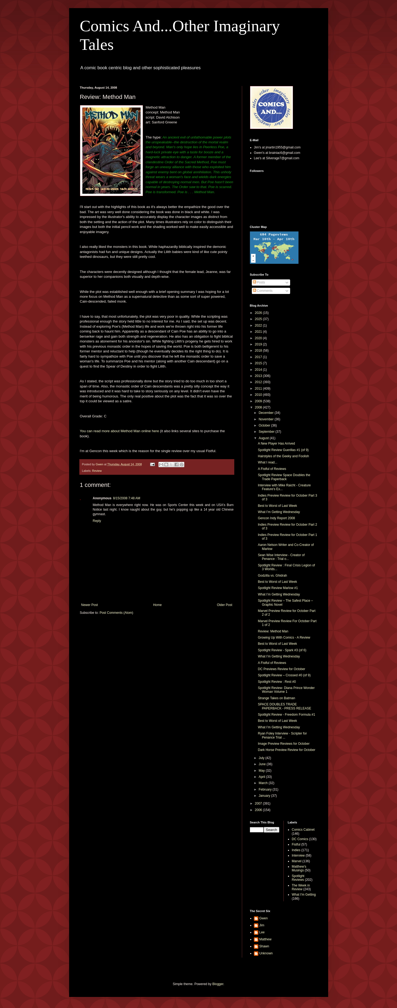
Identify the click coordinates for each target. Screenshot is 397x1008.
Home (157, 605)
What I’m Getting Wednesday (279, 512)
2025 (259, 319)
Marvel (296, 861)
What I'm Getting (304, 894)
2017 (259, 357)
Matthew (265, 939)
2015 (259, 363)
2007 (259, 803)
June (262, 764)
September (267, 432)
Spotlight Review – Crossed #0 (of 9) (284, 675)
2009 (259, 401)
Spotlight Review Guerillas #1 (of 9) (283, 450)
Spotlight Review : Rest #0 (277, 682)
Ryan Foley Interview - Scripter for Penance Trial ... (282, 735)
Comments (263, 291)
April (262, 777)
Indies (296, 850)
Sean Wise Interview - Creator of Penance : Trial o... (281, 557)
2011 (259, 388)
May (262, 771)
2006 (259, 810)
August (264, 438)
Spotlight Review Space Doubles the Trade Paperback (284, 477)
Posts (259, 282)
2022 (259, 325)
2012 (259, 382)
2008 (259, 407)
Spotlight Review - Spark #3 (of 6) (282, 650)
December (266, 413)
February (265, 789)
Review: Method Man (273, 631)
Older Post (224, 605)
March (264, 783)
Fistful (296, 844)
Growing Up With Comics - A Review (284, 637)
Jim (261, 925)
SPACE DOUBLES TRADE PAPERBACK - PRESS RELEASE (284, 706)
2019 (259, 344)
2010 (259, 395)
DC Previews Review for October (281, 669)
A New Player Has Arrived (276, 443)
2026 (259, 313)
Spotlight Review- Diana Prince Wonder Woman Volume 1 (286, 690)
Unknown (266, 953)
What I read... (267, 462)
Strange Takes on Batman (276, 698)
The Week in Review (301, 887)
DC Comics (300, 839)
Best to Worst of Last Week (277, 506)
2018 (259, 350)
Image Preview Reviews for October (283, 744)
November (266, 419)
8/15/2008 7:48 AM (126, 498)
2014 (259, 370)
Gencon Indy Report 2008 (276, 518)
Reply (97, 521)
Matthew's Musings (299, 868)
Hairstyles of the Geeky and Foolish (283, 456)
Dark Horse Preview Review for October (286, 750)
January (265, 796)
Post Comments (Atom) (116, 613)
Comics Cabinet (303, 830)
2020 (259, 338)
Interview (298, 855)
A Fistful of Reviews (272, 469)
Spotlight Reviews (298, 878)
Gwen (263, 918)
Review (96, 470)
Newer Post (89, 605)
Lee (262, 932)
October (265, 425)
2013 (259, 376)
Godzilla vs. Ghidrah (272, 575)
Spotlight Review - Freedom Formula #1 (286, 714)
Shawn (264, 946)
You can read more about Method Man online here (119, 431)
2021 (259, 332)
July (262, 758)
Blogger (217, 984)
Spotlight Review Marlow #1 (278, 588)
